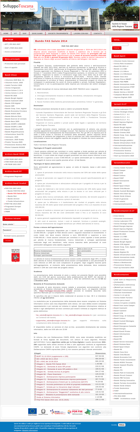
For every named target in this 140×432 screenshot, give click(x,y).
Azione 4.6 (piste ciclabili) (124, 303)
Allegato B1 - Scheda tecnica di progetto (53, 372)
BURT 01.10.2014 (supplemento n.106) (52, 356)
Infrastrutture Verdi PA (14, 134)
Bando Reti (12, 196)
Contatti (98, 33)
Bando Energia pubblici (123, 140)
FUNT (116, 391)
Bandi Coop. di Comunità (124, 316)
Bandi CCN (118, 173)
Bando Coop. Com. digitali (16, 108)
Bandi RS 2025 (11, 96)
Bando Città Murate (122, 188)
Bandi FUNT (119, 178)
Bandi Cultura (119, 175)
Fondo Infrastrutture (16, 201)
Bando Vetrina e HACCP (123, 92)
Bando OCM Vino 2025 (14, 129)
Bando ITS (118, 370)
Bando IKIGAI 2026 (12, 114)
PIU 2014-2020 (120, 396)
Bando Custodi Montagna (124, 191)
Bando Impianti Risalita (123, 365)
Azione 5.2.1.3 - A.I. (122, 120)
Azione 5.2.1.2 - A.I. (122, 117)
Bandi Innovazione (121, 181)
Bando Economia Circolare (16, 111)
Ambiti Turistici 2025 (13, 85)
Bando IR (118, 367)
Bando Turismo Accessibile (125, 383)
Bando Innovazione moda (124, 84)
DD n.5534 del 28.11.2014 (47, 359)
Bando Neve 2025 (12, 121)
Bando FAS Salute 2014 (17, 193)
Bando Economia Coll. (123, 357)
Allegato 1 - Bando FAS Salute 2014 (51, 364)
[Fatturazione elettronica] (124, 285)
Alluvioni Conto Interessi (124, 61)
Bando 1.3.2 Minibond (123, 74)
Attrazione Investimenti (123, 218)
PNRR (7, 212)
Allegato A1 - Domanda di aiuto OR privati (53, 366)
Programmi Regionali (13, 176)
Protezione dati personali (16, 64)
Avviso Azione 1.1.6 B (14, 93)
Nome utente (8, 224)
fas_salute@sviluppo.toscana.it (78, 315)
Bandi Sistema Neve (122, 344)
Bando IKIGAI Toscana (123, 362)
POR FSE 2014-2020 (13, 204)
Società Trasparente (58, 33)
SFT (15, 33)
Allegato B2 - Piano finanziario (48, 374)
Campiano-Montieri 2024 (124, 95)
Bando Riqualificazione (14, 132)
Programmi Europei (13, 206)
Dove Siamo (37, 33)
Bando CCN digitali (13, 103)
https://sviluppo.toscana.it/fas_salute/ (55, 291)
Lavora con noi (81, 33)
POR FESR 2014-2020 (13, 162)
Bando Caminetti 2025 (14, 101)
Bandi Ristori (10, 209)
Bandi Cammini (120, 311)
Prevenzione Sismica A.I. (124, 153)
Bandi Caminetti (120, 308)
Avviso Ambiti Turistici (123, 168)
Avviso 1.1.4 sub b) (122, 295)
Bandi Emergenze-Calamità (125, 326)
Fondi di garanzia (121, 199)
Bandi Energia (120, 329)
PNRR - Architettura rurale (125, 398)
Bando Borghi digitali (14, 98)
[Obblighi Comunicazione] (124, 290)
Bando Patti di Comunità (124, 373)
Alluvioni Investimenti (123, 292)
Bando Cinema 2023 (122, 132)
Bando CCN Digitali (122, 130)
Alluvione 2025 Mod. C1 (14, 80)
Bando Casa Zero (121, 77)
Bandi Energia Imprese (123, 226)
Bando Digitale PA (121, 252)
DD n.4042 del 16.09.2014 (47, 361)
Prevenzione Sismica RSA (15, 145)
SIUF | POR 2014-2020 (16, 48)
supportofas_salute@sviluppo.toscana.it (53, 320)
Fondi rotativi (119, 201)
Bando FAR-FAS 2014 (16, 191)
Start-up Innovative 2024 (124, 156)
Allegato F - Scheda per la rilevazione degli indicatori (58, 387)
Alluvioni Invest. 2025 (14, 83)
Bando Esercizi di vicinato (16, 119)
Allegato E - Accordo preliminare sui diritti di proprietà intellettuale (63, 384)
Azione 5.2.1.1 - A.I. (122, 114)
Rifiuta (121, 426)
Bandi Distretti (120, 324)
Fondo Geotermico (121, 388)
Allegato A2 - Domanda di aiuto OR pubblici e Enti (56, 369)
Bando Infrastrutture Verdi (125, 143)
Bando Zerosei (13, 199)
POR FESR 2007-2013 (13, 159)
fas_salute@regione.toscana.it (49, 315)
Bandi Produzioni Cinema (124, 231)
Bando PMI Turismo (122, 89)
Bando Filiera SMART (122, 79)
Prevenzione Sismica (122, 151)
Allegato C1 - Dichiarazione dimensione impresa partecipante (61, 379)
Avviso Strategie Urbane (124, 112)
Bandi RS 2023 (120, 125)
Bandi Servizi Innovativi (124, 342)
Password (7, 230)
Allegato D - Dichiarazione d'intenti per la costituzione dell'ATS (62, 382)
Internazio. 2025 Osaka (14, 139)
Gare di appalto (16, 67)
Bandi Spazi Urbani (122, 186)
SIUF (24, 33)
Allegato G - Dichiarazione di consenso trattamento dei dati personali (64, 389)
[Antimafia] (118, 282)
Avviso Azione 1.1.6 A (14, 90)
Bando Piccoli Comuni (123, 375)
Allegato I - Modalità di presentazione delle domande (58, 395)
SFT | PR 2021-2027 (16, 44)
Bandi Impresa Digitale (123, 122)
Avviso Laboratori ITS (123, 109)
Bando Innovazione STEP (124, 87)
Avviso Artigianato (12, 88)
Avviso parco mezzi (122, 300)
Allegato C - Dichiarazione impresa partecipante (56, 377)
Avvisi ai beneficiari (16, 52)
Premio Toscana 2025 (13, 142)
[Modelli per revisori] (122, 287)
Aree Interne (119, 216)
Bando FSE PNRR (121, 82)
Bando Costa (119, 138)
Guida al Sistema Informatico (48, 397)
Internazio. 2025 (11, 137)
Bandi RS (118, 183)
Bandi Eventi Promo (122, 331)
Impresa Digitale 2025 (123, 97)
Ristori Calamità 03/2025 (15, 147)
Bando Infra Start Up (122, 194)
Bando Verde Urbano (122, 196)
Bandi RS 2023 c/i (121, 66)
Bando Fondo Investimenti (125, 360)
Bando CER (9, 106)
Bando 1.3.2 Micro (121, 71)
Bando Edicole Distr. (13, 116)
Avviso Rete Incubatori (123, 64)
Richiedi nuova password (14, 236)
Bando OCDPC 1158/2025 (15, 124)
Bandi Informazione (122, 334)
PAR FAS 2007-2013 (13, 188)
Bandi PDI (118, 336)
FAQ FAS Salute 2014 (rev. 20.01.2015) (53, 400)
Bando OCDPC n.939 (13, 127)
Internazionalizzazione (123, 145)
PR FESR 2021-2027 (13, 164)
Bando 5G (118, 349)
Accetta (114, 426)
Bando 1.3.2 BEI (120, 69)
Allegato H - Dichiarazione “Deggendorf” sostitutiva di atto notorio (63, 392)
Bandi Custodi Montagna (124, 321)
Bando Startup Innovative (124, 380)
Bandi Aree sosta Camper (124, 305)
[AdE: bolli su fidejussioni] (125, 280)
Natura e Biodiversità (122, 148)
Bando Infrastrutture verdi (124, 255)
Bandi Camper (120, 170)
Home (6, 33)
